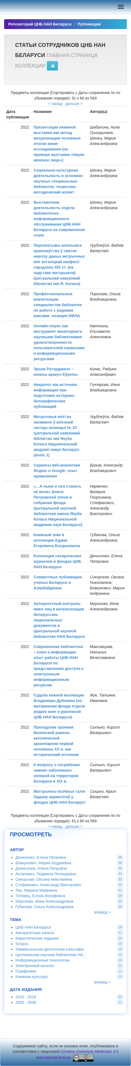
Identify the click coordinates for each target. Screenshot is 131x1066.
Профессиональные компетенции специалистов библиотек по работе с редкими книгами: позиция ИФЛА (58, 305)
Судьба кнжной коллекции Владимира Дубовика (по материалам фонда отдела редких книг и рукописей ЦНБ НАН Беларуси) (59, 706)
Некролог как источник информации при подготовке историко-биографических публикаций (55, 395)
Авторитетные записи (34, 933)
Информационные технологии (42, 960)
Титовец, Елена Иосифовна (40, 896)
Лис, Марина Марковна (36, 890)
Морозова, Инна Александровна (44, 901)
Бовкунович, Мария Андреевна (43, 863)
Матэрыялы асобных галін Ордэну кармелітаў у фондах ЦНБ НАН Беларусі (59, 797)
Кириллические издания (36, 938)
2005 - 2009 (25, 1002)
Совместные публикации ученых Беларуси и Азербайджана (58, 582)
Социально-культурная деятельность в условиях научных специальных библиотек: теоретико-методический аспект (58, 181)
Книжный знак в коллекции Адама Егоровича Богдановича (57, 540)
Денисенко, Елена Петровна (40, 857)
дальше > (74, 103)
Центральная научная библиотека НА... (50, 955)
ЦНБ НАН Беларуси (33, 927)
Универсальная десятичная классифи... (51, 949)
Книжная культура (31, 976)
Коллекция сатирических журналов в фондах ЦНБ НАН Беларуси (58, 561)
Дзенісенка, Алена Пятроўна (41, 868)
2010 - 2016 (25, 997)
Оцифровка (25, 971)
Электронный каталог (34, 965)
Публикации (89, 24)
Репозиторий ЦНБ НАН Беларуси (39, 24)
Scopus (21, 944)
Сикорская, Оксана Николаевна (43, 879)
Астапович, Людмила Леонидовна (45, 874)
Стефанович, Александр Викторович (48, 885)
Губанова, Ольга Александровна (44, 907)
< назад (55, 103)
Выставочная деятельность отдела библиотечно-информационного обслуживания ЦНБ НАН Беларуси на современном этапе (59, 218)
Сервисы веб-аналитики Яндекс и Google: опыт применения (57, 470)
